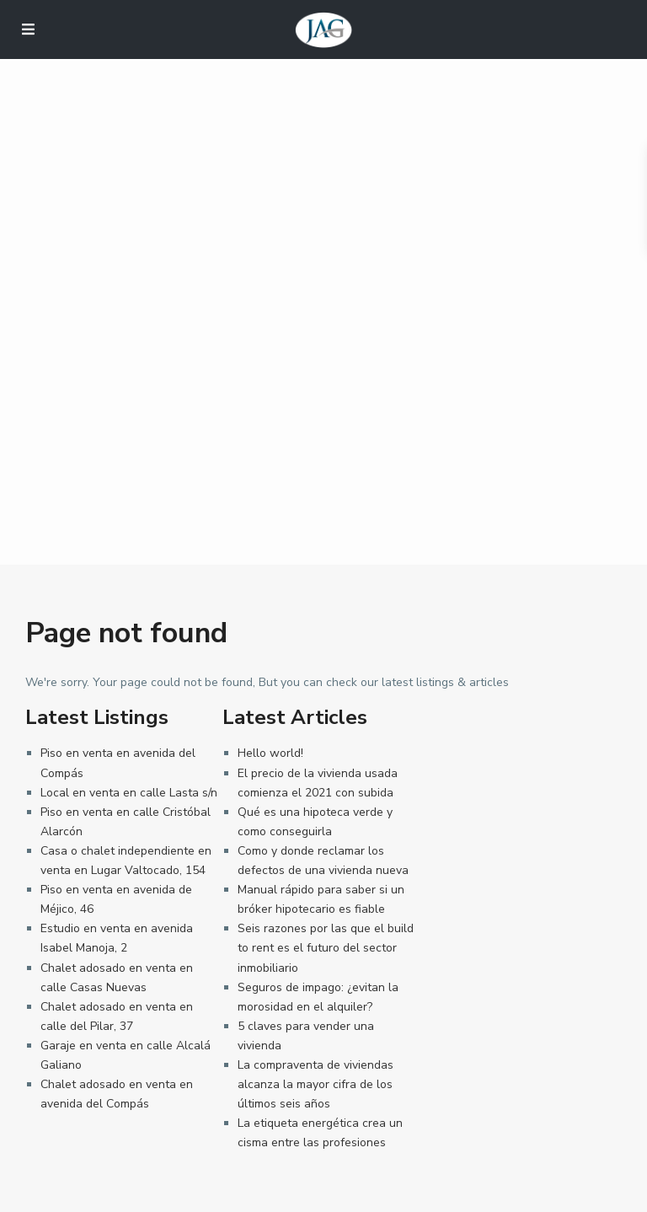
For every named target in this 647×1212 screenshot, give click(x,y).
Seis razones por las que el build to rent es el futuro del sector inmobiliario (326, 947)
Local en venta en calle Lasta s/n (128, 793)
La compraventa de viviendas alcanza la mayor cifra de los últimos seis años (315, 1084)
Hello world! (270, 753)
